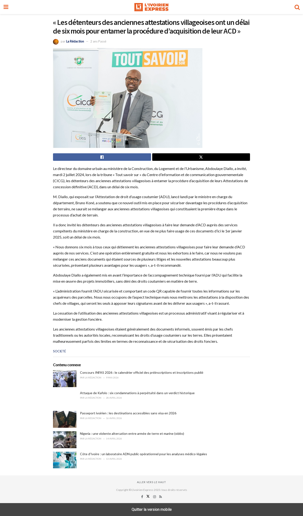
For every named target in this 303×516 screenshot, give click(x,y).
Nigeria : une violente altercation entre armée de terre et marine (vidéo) (132, 433)
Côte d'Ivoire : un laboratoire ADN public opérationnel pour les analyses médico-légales (143, 454)
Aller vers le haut (151, 482)
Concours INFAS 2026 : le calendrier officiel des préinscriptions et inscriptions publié (141, 372)
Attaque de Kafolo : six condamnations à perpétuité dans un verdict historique (137, 393)
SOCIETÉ (59, 351)
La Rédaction (75, 41)
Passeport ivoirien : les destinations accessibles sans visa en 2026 (128, 413)
